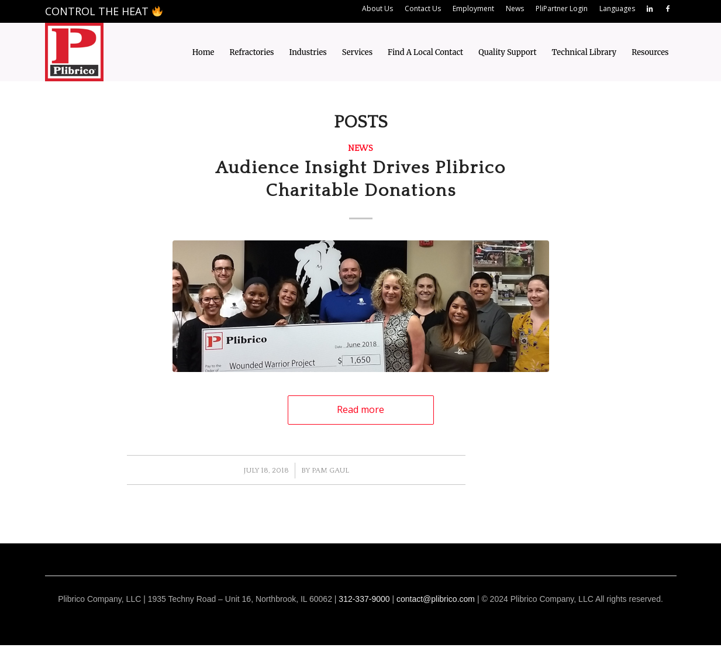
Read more (360, 409)
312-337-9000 (364, 599)
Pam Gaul (330, 470)
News (360, 148)
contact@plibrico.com (435, 599)
